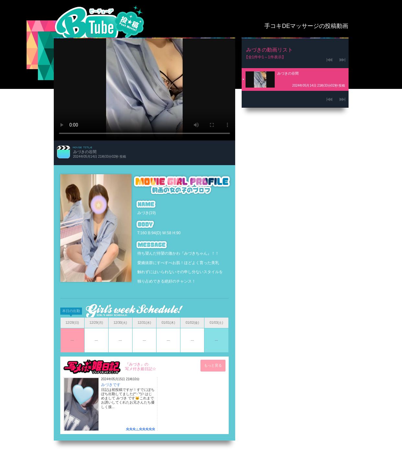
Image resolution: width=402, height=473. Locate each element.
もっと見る (213, 365)
